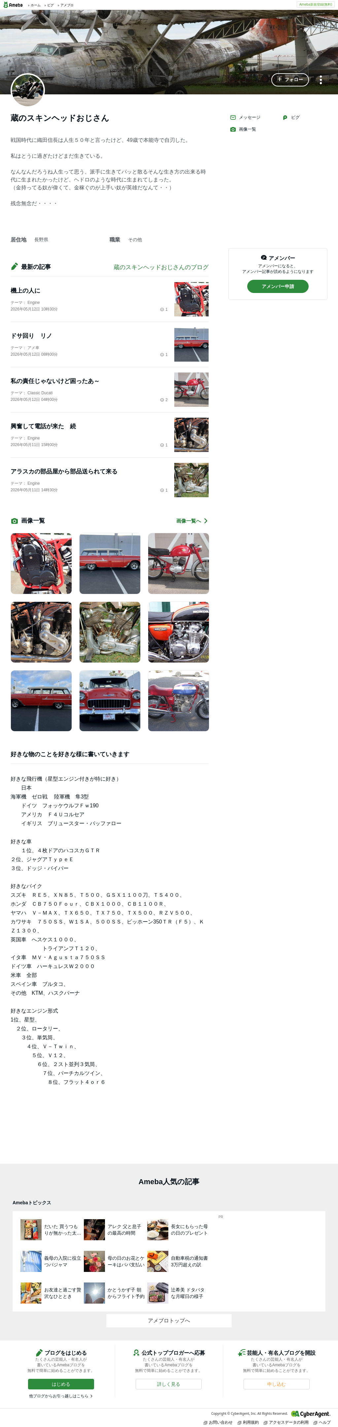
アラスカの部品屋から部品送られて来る (64, 471)
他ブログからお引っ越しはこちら (58, 1396)
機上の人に (25, 290)
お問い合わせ (218, 1422)
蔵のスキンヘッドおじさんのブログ (161, 267)
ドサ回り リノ (31, 336)
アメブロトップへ (169, 1320)
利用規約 (248, 1422)
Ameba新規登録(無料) (315, 4)
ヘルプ (322, 1422)
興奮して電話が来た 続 (43, 426)
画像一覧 (243, 129)
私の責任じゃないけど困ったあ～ (58, 381)
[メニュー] (320, 80)
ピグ (291, 117)
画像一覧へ (192, 521)
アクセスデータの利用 (286, 1422)
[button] (290, 79)
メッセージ (245, 117)
